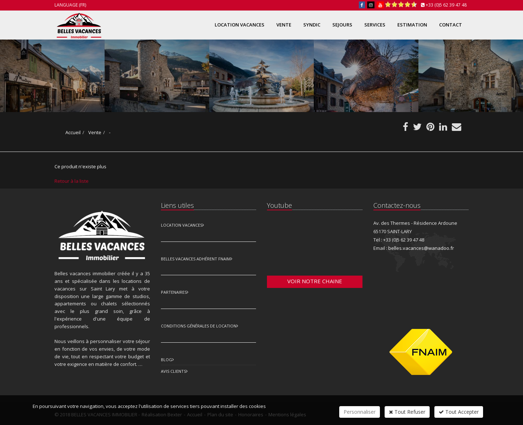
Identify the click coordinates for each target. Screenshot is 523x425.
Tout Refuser (407, 411)
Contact (450, 24)
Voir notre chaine (314, 281)
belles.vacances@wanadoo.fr (421, 248)
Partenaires (174, 292)
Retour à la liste (71, 181)
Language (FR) (70, 5)
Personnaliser (360, 411)
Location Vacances (181, 225)
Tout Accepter (459, 411)
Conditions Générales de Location (198, 326)
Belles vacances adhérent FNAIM (196, 258)
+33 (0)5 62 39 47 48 (446, 5)
